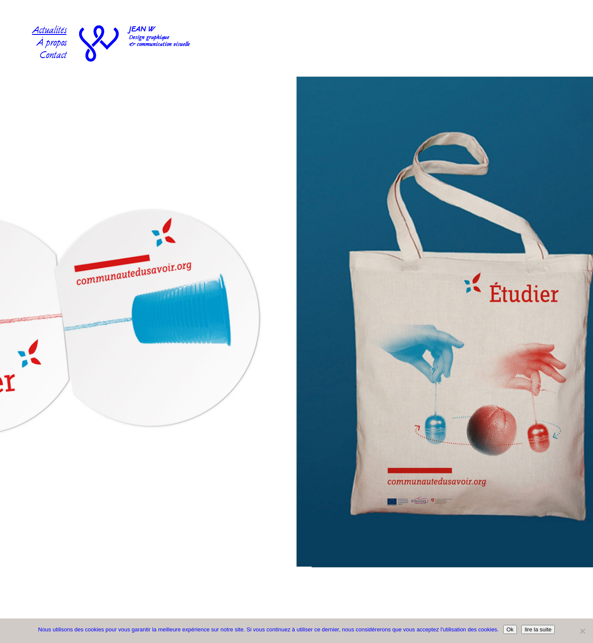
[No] (582, 631)
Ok (510, 629)
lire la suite (538, 629)
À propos (52, 43)
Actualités (49, 31)
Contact (53, 56)
